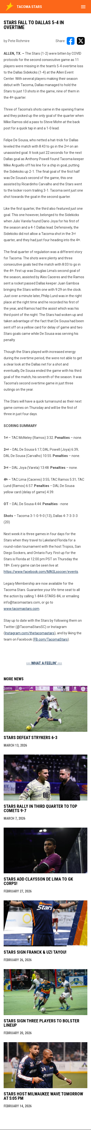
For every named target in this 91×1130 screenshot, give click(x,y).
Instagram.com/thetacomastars (29, 633)
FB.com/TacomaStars (51, 639)
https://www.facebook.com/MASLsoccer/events (41, 572)
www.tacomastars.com (21, 609)
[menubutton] (83, 7)
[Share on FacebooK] (70, 41)
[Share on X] (81, 41)
